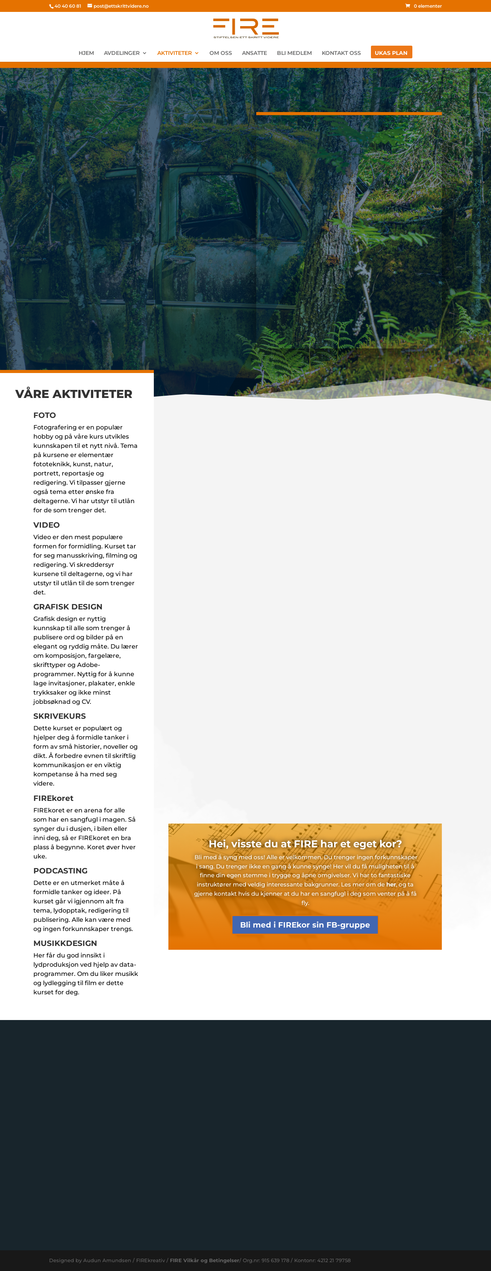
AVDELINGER (122, 53)
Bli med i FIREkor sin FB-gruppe (305, 924)
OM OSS (220, 53)
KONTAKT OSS (341, 53)
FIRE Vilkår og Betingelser (204, 1260)
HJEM (86, 53)
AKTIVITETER (174, 53)
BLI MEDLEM (294, 53)
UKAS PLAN (391, 53)
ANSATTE (254, 53)
